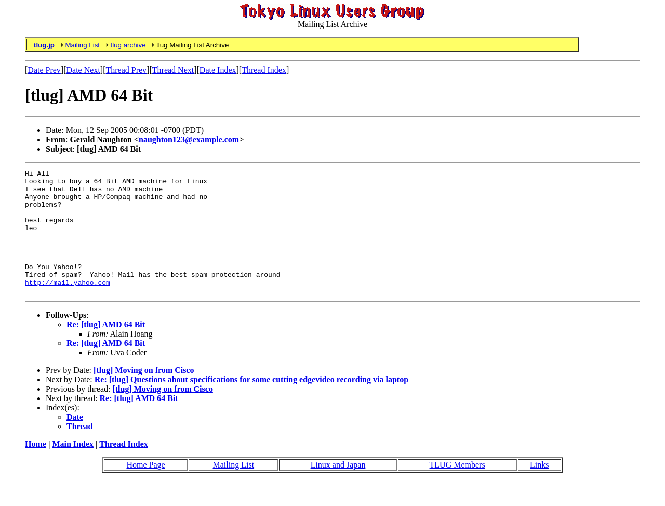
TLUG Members (457, 489)
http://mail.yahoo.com (67, 305)
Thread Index (264, 69)
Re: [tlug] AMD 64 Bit (105, 349)
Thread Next (173, 69)
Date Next (83, 69)
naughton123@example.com (189, 139)
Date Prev (44, 69)
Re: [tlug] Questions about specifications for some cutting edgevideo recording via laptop (251, 404)
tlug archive (127, 45)
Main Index (73, 468)
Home (35, 468)
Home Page (145, 489)
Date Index (218, 69)
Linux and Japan (338, 489)
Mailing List (82, 45)
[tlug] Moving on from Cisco (144, 395)
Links (539, 489)
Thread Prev (126, 69)
